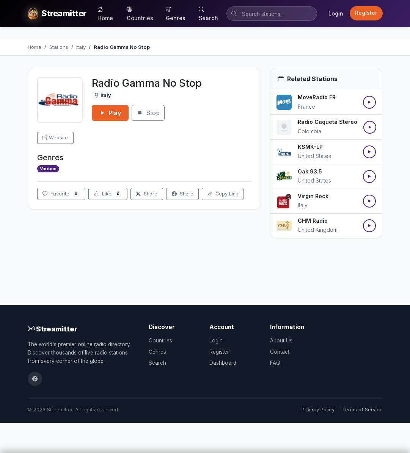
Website (55, 138)
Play (110, 113)
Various (48, 168)
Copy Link (222, 194)
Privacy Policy (318, 409)
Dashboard (222, 363)
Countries (140, 13)
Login (335, 13)
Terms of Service (362, 409)
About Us (281, 340)
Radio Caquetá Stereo (327, 122)
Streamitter (52, 329)
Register (366, 13)
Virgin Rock (313, 196)
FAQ (275, 363)
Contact (279, 352)
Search (208, 13)
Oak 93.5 (310, 171)
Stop (148, 113)
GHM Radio (313, 220)
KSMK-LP (310, 147)
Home (105, 13)
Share (146, 194)
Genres (175, 13)
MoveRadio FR (317, 97)
